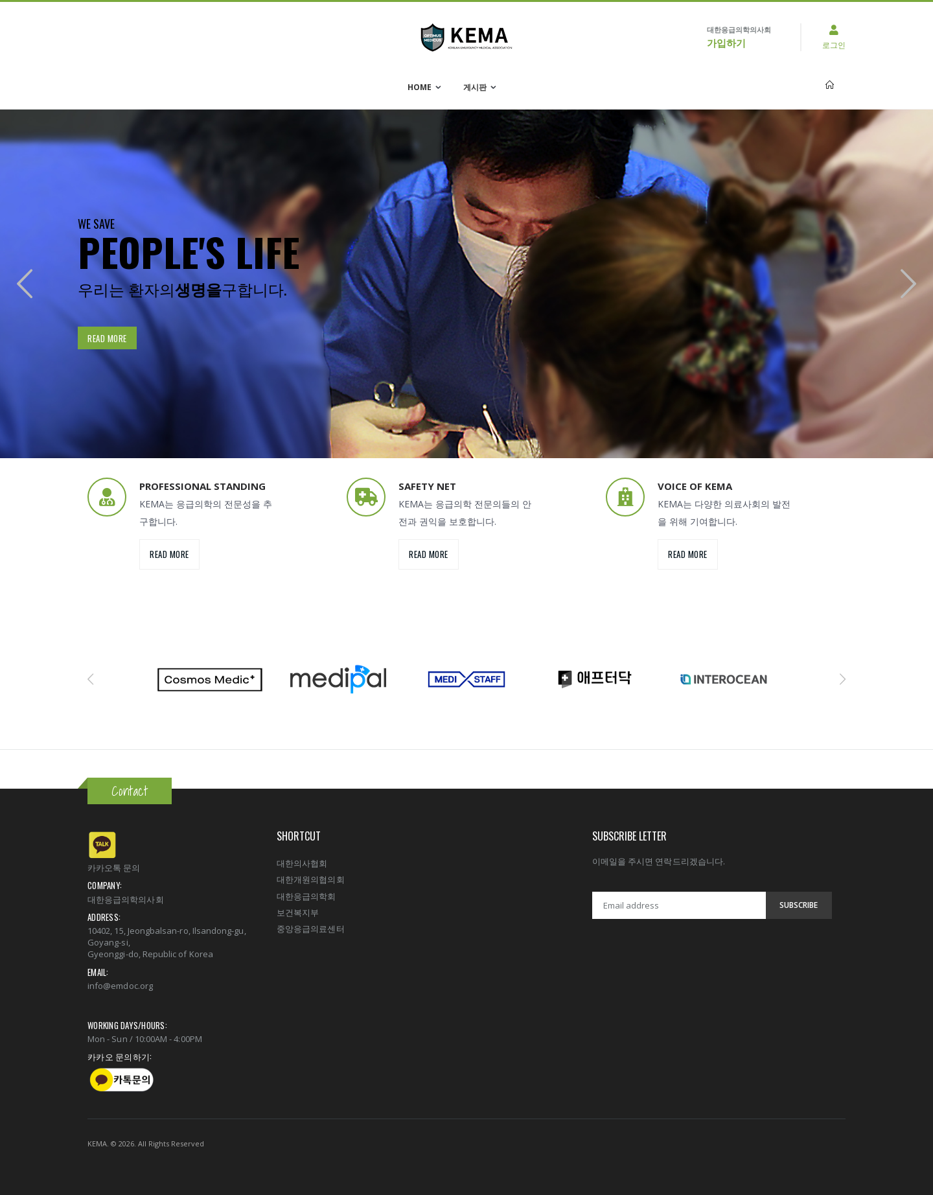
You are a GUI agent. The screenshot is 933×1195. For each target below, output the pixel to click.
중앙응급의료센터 (311, 928)
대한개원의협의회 (311, 879)
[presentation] (24, 283)
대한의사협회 (302, 863)
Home (420, 87)
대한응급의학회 (306, 896)
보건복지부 (298, 912)
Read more (107, 338)
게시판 (475, 87)
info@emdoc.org (120, 986)
